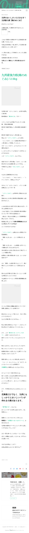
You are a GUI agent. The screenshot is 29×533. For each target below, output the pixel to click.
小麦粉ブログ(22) (5, 459)
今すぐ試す (19, 6)
